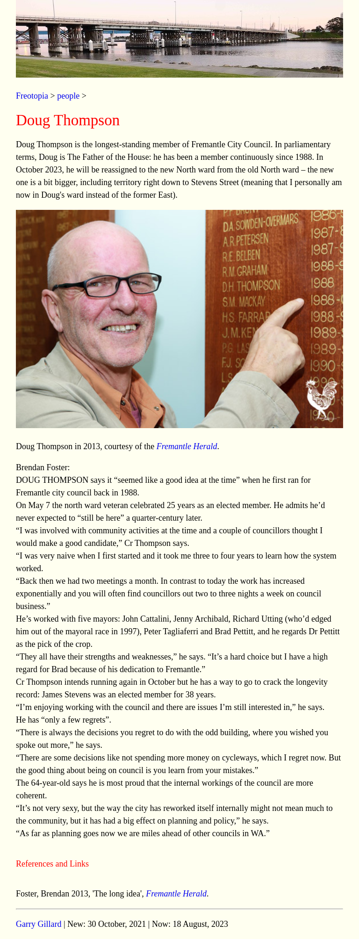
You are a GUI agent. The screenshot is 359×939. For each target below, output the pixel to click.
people (68, 95)
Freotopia (32, 95)
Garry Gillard (38, 924)
